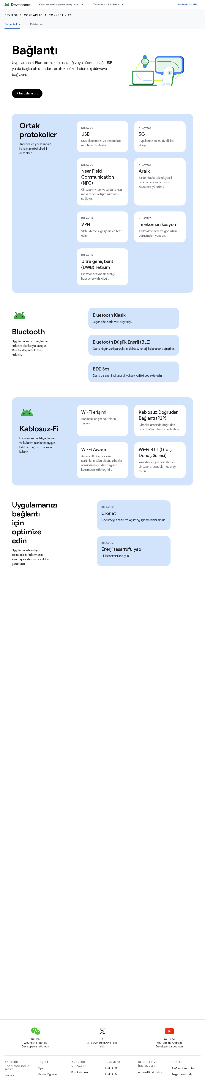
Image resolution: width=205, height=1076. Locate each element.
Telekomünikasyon (157, 224)
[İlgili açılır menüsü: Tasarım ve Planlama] (124, 4)
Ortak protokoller (37, 130)
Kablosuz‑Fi (37, 428)
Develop (11, 15)
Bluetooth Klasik (109, 315)
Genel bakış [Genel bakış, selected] (12, 24)
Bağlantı (35, 50)
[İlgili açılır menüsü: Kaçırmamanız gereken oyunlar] (84, 4)
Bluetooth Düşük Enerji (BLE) (122, 342)
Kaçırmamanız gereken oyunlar (59, 4)
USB (85, 134)
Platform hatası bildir (183, 1068)
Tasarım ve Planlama (106, 4)
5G (142, 134)
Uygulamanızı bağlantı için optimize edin (32, 522)
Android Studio (188, 4)
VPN (85, 224)
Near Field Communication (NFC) (97, 177)
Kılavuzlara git (27, 93)
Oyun (41, 1068)
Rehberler (36, 24)
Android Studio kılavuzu (152, 1072)
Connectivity (60, 15)
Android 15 (111, 1068)
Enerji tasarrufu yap (121, 549)
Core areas (33, 15)
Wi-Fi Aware (93, 449)
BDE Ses (101, 369)
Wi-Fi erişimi (93, 412)
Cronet (108, 513)
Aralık (144, 171)
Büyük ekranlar (80, 1072)
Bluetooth (28, 331)
